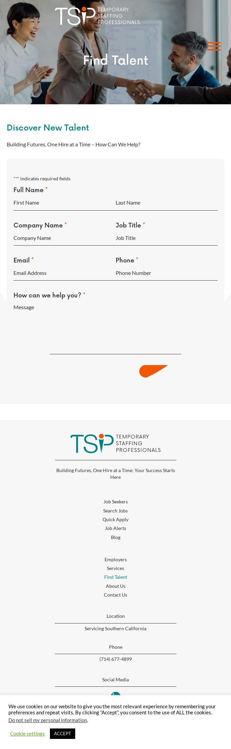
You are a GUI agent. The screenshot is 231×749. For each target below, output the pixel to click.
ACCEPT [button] (62, 733)
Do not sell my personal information (47, 720)
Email (23, 257)
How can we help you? (49, 290)
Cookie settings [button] (27, 734)
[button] (212, 46)
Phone (127, 257)
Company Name (40, 223)
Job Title (130, 223)
